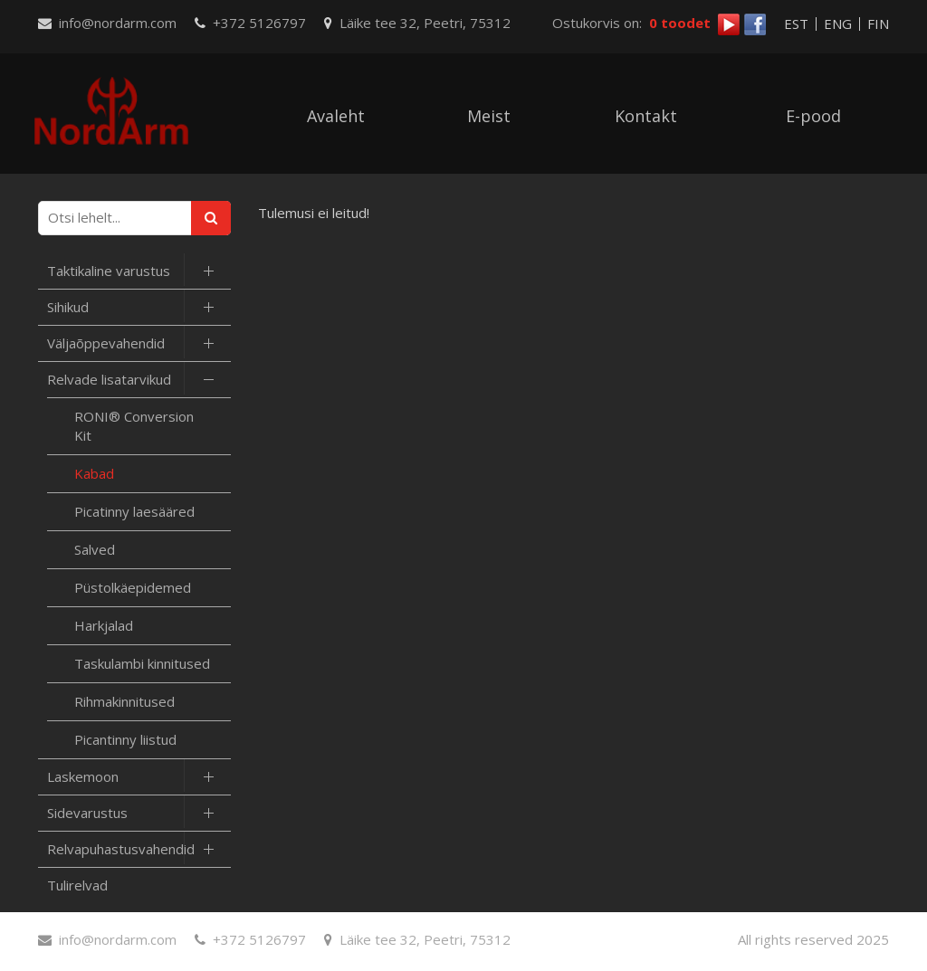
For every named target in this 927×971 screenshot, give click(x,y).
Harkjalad (103, 625)
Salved (94, 549)
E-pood (813, 116)
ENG (838, 24)
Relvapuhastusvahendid (121, 849)
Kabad (94, 473)
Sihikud (68, 307)
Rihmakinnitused (124, 701)
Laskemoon (83, 776)
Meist (489, 116)
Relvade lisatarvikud (109, 379)
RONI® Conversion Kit (134, 425)
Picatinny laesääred (134, 511)
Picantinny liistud (125, 739)
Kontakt (646, 116)
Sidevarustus (87, 813)
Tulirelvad (77, 885)
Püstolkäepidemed (132, 587)
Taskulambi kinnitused (142, 663)
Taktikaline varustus (108, 271)
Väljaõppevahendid (106, 343)
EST (796, 24)
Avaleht (336, 116)
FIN (878, 24)
